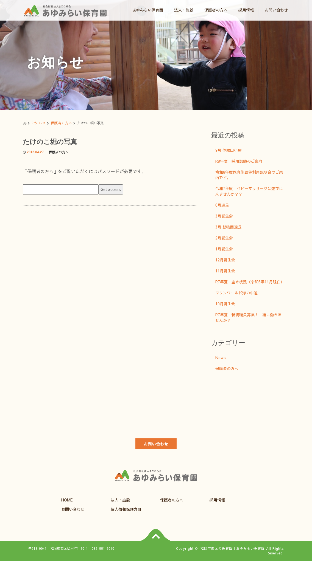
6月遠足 (222, 205)
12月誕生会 (225, 260)
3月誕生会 (224, 216)
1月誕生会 (224, 249)
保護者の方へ (215, 10)
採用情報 (246, 10)
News (220, 357)
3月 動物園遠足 (228, 227)
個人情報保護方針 (126, 509)
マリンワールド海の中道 (236, 292)
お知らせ (39, 123)
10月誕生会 (225, 303)
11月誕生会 (225, 271)
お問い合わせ (276, 10)
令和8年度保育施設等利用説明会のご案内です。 (249, 174)
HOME (67, 500)
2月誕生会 (224, 238)
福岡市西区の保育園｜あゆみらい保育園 (232, 548)
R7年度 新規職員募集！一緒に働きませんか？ (248, 317)
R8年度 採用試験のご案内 (238, 161)
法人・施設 (183, 10)
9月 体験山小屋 (228, 150)
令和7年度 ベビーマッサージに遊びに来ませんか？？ (249, 191)
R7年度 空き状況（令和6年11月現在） (249, 281)
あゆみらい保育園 (147, 10)
